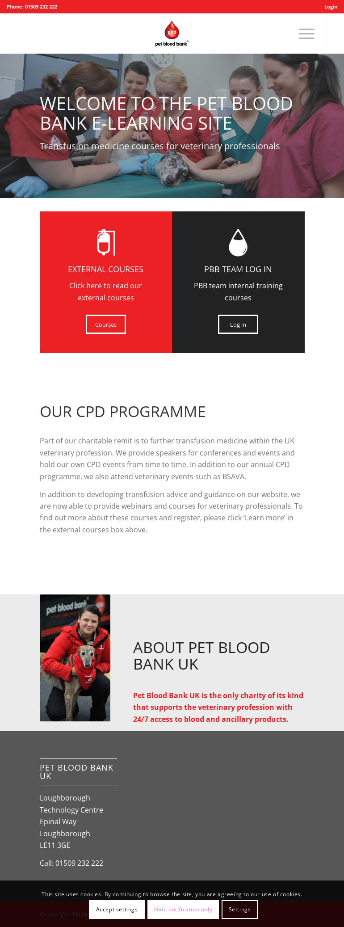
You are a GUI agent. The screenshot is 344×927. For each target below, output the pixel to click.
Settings (240, 909)
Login (330, 6)
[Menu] (302, 33)
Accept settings (117, 909)
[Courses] (106, 324)
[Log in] (238, 324)
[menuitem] (328, 6)
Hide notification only (183, 909)
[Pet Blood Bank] (172, 33)
